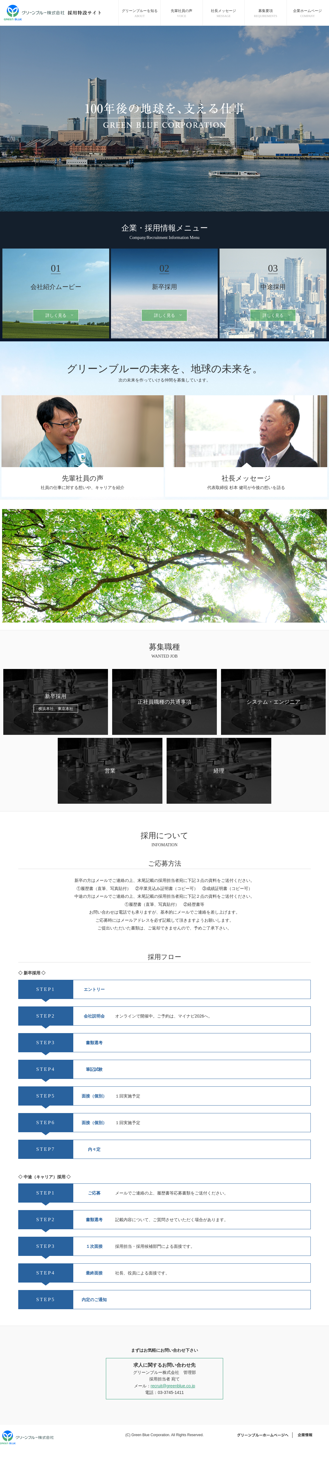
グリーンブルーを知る (140, 14)
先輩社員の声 (182, 14)
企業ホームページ (307, 14)
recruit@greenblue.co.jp (173, 1385)
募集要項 (266, 14)
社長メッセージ (224, 14)
